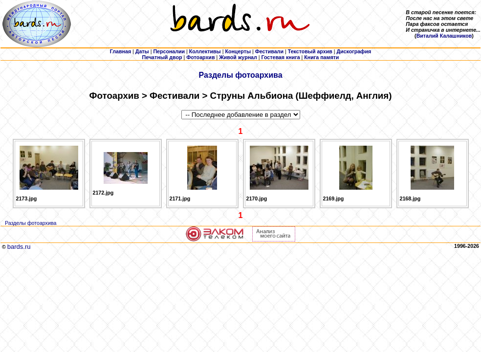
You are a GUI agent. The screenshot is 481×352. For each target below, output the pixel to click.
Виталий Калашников (444, 36)
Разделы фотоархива (240, 75)
